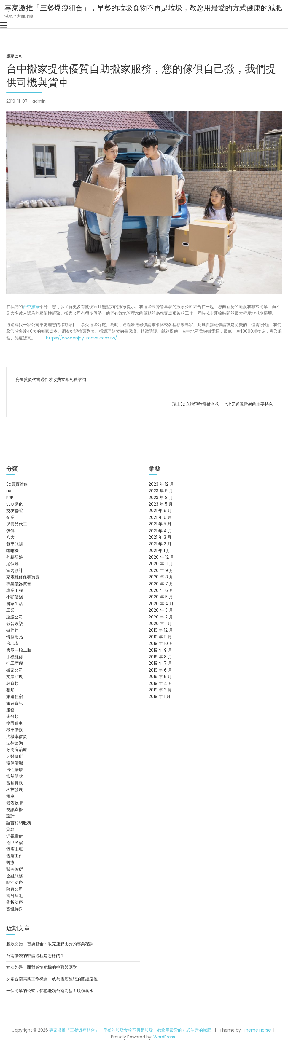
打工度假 (14, 663)
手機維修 (14, 657)
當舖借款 (14, 776)
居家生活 (14, 604)
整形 (10, 690)
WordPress (164, 1037)
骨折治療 (14, 902)
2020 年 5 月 (161, 597)
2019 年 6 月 (160, 670)
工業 (10, 610)
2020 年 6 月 (161, 590)
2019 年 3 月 (160, 690)
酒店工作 (14, 856)
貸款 (10, 829)
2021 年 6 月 (160, 517)
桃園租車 (14, 723)
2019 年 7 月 (160, 663)
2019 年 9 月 (160, 650)
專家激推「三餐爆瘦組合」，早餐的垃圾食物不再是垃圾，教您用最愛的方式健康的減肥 (143, 8)
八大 (10, 537)
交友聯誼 (14, 511)
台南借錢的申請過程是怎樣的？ (35, 956)
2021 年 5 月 (160, 524)
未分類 (12, 716)
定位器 (12, 564)
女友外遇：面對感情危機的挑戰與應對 (41, 967)
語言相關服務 (18, 823)
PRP (9, 497)
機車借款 (14, 730)
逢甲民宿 (14, 843)
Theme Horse (257, 1030)
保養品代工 (16, 524)
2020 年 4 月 (161, 604)
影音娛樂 (14, 623)
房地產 (12, 643)
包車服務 (14, 544)
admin (39, 101)
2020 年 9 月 (161, 570)
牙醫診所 (14, 756)
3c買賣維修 (17, 484)
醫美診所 (14, 869)
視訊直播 (14, 809)
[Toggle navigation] (3, 25)
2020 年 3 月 (161, 610)
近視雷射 (14, 836)
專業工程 (14, 590)
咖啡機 (12, 551)
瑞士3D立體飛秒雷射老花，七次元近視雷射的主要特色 (222, 404)
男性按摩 (14, 770)
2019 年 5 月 (160, 677)
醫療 (10, 862)
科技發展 (14, 790)
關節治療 (14, 882)
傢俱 (10, 531)
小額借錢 (14, 597)
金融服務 (14, 876)
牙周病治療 (16, 750)
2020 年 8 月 (161, 577)
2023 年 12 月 (161, 484)
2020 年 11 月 (161, 564)
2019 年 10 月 (161, 643)
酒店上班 (14, 849)
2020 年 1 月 (160, 623)
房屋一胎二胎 (18, 650)
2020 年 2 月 (161, 617)
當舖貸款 (14, 783)
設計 (10, 816)
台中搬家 (31, 307)
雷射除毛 (14, 896)
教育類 (12, 683)
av (8, 491)
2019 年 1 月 (160, 696)
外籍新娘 (14, 557)
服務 (10, 710)
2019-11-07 (17, 101)
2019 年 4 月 (160, 683)
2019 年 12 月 (161, 630)
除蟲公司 (14, 889)
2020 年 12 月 (161, 557)
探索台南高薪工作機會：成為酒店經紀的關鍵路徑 (52, 979)
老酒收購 (14, 803)
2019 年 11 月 (160, 637)
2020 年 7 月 (161, 584)
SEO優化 (14, 504)
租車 (10, 796)
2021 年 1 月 (159, 551)
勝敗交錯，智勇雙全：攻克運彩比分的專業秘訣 (49, 944)
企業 (10, 517)
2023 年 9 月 (161, 491)
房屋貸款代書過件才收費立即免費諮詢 (50, 379)
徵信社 (12, 630)
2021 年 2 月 (160, 544)
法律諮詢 (14, 743)
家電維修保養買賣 (22, 577)
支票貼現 (14, 677)
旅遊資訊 (14, 703)
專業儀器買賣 (18, 584)
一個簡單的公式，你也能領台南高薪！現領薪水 (49, 991)
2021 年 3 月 (160, 537)
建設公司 (14, 617)
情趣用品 (14, 637)
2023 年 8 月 (161, 497)
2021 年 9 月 (160, 511)
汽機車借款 (16, 736)
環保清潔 (14, 763)
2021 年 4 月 (160, 531)
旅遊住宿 (14, 696)
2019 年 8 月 (160, 657)
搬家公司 (14, 56)
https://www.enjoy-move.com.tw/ (81, 338)
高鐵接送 (14, 909)
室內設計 (14, 570)
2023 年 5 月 (161, 504)
